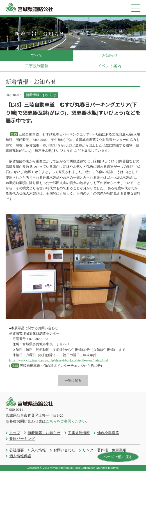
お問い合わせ (64, 450)
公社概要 (16, 450)
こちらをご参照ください (66, 421)
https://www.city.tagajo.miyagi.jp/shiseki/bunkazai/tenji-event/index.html (58, 360)
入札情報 (38, 450)
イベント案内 (109, 66)
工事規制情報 (37, 66)
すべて (37, 55)
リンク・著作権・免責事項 (104, 450)
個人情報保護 (20, 456)
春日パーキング (22, 439)
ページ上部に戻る (118, 457)
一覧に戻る (73, 380)
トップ (14, 433)
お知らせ (110, 55)
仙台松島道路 (108, 433)
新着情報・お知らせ (44, 433)
